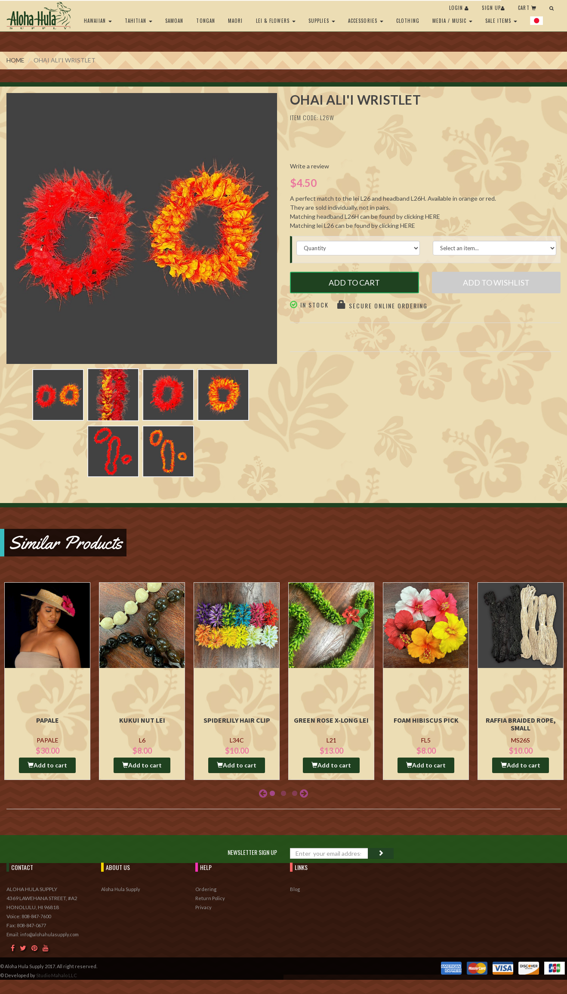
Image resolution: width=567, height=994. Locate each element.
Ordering (205, 889)
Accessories (365, 20)
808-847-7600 (36, 916)
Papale (47, 720)
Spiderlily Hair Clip (236, 720)
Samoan (174, 20)
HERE (432, 216)
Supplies (321, 20)
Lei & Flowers (276, 20)
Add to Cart (354, 282)
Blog (295, 889)
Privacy (203, 907)
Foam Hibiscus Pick (426, 720)
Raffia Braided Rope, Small (521, 724)
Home (15, 60)
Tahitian (138, 20)
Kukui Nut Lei (142, 720)
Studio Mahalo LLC (56, 975)
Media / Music (452, 20)
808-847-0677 (31, 925)
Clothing (407, 20)
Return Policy (210, 898)
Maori (235, 20)
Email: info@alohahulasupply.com (42, 934)
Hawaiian (98, 20)
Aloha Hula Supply (120, 889)
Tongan (205, 20)
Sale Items (501, 20)
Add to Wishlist (496, 282)
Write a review (309, 166)
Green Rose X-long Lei (331, 720)
